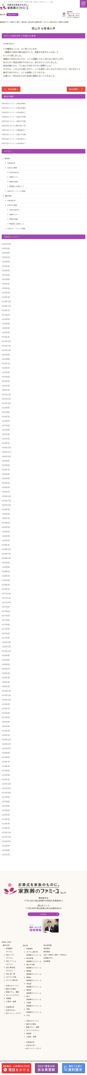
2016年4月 (6, 673)
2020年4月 (6, 478)
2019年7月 (6, 518)
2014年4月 (6, 775)
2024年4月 (6, 288)
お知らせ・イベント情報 (16, 191)
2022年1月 (6, 390)
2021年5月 (6, 425)
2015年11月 (6, 695)
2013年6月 (6, 806)
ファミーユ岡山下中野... (14, 117)
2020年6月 (6, 474)
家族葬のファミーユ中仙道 (33, 982)
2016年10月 (6, 651)
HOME (43, 914)
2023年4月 (6, 323)
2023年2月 (6, 332)
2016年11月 (6, 646)
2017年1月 (6, 638)
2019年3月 (6, 536)
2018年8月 (6, 567)
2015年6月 (6, 713)
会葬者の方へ (48, 958)
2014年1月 (6, 779)
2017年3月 (6, 629)
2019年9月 (6, 509)
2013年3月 (6, 819)
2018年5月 (6, 576)
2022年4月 (6, 377)
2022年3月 (6, 381)
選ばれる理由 (11, 989)
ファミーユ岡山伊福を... (14, 103)
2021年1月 (6, 443)
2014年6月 (6, 766)
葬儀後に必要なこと (16, 186)
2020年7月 (6, 469)
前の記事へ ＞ (76, 89)
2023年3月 (6, 328)
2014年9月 (6, 753)
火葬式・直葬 (11, 1001)
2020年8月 (6, 465)
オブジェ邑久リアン (10, 953)
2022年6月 (6, 368)
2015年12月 (6, 691)
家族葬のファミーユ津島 (33, 1007)
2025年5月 (6, 266)
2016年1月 (6, 686)
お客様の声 (11, 163)
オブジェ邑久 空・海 (10, 972)
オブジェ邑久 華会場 (10, 966)
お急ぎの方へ (11, 1010)
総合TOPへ (12, 14)
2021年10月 (6, 403)
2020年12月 (6, 447)
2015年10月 (6, 700)
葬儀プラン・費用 (12, 992)
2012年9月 (6, 846)
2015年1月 (6, 735)
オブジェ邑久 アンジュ (11, 959)
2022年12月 (6, 341)
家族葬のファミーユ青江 (33, 994)
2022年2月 (6, 385)
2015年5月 (6, 717)
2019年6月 (6, 523)
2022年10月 (6, 350)
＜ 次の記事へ (11, 89)
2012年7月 (6, 854)
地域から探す (7, 942)
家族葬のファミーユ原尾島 (33, 969)
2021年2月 (6, 438)
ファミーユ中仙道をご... (14, 112)
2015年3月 (6, 726)
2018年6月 (6, 571)
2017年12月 (6, 593)
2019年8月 (6, 514)
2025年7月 (6, 257)
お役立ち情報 (12, 168)
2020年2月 (6, 487)
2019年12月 (6, 496)
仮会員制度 (48, 945)
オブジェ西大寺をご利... (14, 125)
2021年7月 (6, 416)
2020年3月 (6, 483)
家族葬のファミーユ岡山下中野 (33, 963)
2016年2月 (6, 682)
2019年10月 (6, 505)
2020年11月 (6, 452)
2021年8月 (6, 412)
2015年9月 (6, 704)
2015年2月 (6, 731)
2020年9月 (6, 461)
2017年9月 (6, 607)
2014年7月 (6, 761)
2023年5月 (6, 319)
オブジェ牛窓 (11, 977)
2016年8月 (6, 660)
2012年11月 (6, 837)
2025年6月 (6, 261)
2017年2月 (6, 633)
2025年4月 (6, 270)
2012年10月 (6, 841)
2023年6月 (6, 315)
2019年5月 (6, 527)
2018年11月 (6, 554)
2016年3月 (6, 677)
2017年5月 (6, 620)
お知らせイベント (12, 985)
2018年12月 (6, 549)
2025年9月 (6, 248)
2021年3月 (6, 434)
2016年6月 (6, 664)
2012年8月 (6, 850)
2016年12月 (6, 642)
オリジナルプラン (12, 995)
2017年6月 (6, 615)
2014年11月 (6, 744)
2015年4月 (6, 722)
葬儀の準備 (13, 182)
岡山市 (25, 945)
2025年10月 (6, 244)
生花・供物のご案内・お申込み (55, 955)
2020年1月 (6, 492)
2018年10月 (6, 558)
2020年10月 (6, 456)
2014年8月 (6, 757)
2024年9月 (6, 275)
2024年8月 (6, 279)
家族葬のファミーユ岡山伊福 (33, 956)
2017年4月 (6, 624)
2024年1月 (6, 297)
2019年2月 (6, 540)
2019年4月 (6, 531)
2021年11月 (6, 399)
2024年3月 (6, 292)
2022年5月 (6, 372)
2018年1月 (6, 589)
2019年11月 (6, 500)
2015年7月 (6, 708)
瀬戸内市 (6, 945)
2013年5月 (6, 810)
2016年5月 (6, 669)
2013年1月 (6, 828)
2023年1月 (6, 337)
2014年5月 (6, 770)
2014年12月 (6, 739)
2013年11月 (6, 788)
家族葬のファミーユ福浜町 (33, 988)
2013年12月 (6, 784)
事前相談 (47, 951)
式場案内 (9, 948)
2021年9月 (6, 408)
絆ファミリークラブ (13, 1013)
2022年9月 (6, 354)
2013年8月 (6, 801)
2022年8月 (6, 359)
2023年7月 (6, 310)
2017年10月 (6, 602)
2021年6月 (6, 421)
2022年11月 (6, 346)
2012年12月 (6, 832)
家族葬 (8, 998)
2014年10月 (6, 748)
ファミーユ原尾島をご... (14, 130)
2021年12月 (6, 394)
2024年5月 (6, 284)
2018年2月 (6, 585)
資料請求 (47, 948)
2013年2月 (6, 823)
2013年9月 (6, 797)
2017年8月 (6, 611)
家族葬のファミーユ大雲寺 (33, 1001)
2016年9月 (6, 655)
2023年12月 (6, 301)
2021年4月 (6, 430)
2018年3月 (6, 580)
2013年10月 (6, 792)
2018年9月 (6, 562)
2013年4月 (6, 815)
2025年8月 (6, 253)
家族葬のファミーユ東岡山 (33, 975)
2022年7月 (6, 363)
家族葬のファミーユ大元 (33, 1013)
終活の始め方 (14, 172)
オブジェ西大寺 (12, 980)
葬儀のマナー (14, 177)
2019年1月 (6, 545)
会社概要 (47, 961)
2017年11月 (6, 598)
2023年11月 (6, 306)
